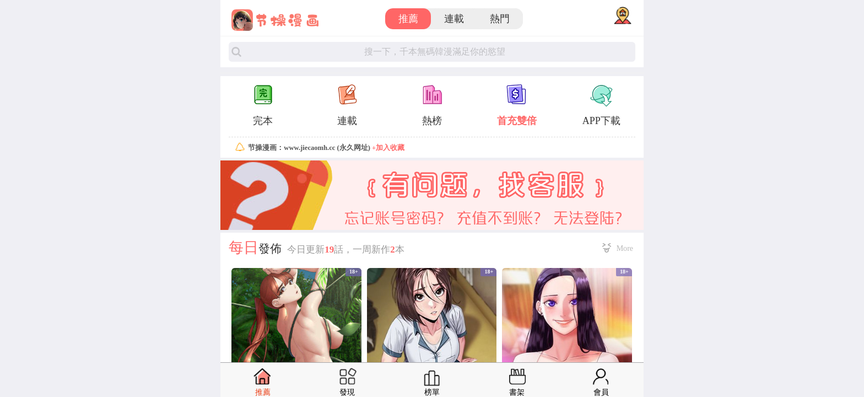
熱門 (500, 18)
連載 (454, 18)
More (625, 248)
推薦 (408, 18)
